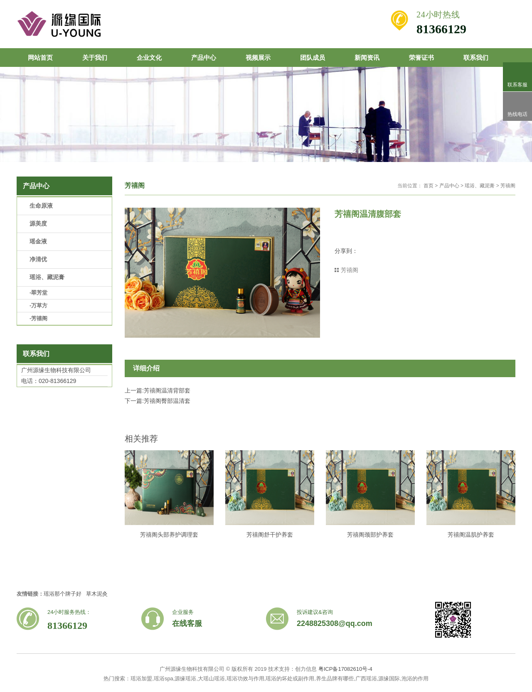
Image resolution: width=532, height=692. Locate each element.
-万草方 (38, 305)
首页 (428, 186)
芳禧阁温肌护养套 (471, 534)
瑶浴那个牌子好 (62, 594)
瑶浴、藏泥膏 (480, 186)
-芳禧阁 (38, 318)
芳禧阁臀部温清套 (167, 401)
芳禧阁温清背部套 (167, 390)
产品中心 (449, 186)
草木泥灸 (97, 594)
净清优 (38, 259)
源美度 (38, 223)
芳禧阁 (507, 186)
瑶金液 (38, 241)
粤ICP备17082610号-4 (345, 669)
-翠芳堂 (38, 293)
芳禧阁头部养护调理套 (169, 534)
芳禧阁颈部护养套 (370, 534)
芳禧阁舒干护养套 (269, 534)
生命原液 (41, 205)
